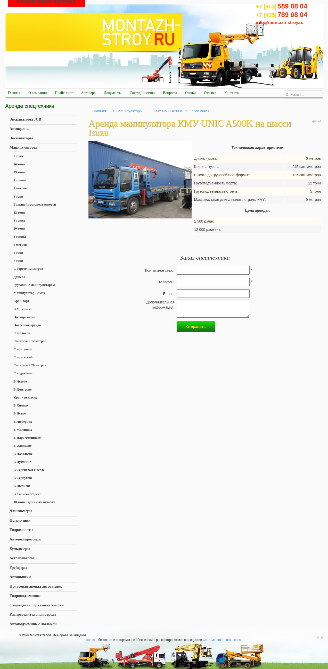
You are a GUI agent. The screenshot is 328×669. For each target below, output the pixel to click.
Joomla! (90, 640)
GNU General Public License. (223, 640)
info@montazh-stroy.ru (280, 22)
